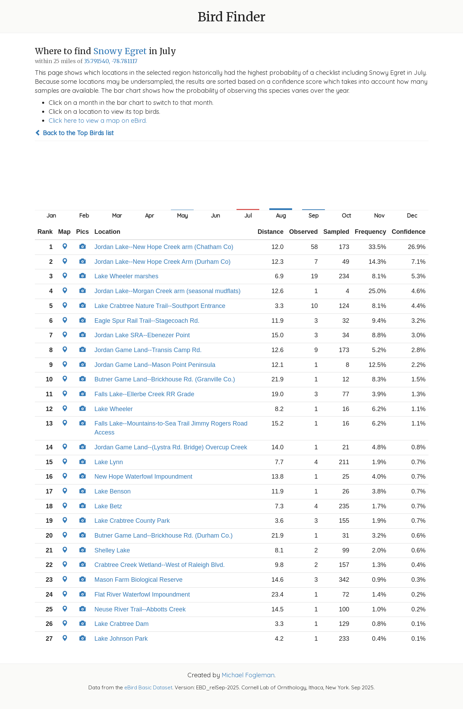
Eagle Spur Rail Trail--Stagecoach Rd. (147, 320)
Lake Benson (113, 491)
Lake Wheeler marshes (126, 276)
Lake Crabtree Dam (122, 623)
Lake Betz (108, 506)
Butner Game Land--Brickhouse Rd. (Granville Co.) (165, 379)
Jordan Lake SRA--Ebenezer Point (142, 335)
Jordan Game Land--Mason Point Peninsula (155, 364)
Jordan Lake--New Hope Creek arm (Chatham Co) (164, 246)
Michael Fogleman (248, 675)
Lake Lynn (109, 462)
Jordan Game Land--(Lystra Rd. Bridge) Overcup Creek (171, 447)
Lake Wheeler (114, 409)
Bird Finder (232, 17)
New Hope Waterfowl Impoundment (143, 476)
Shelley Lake (112, 550)
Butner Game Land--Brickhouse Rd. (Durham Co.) (164, 535)
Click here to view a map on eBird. (98, 120)
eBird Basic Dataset (148, 687)
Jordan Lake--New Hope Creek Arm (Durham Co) (163, 261)
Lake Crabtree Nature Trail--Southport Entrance (160, 305)
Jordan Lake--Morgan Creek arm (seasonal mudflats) (168, 291)
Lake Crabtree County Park (132, 520)
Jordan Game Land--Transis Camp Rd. (148, 350)
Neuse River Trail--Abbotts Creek (140, 609)
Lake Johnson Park (121, 638)
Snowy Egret (120, 51)
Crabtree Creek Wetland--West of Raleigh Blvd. (160, 564)
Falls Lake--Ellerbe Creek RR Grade (144, 394)
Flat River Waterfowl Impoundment (142, 594)
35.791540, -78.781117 (110, 61)
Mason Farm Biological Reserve (139, 579)
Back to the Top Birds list (74, 133)
